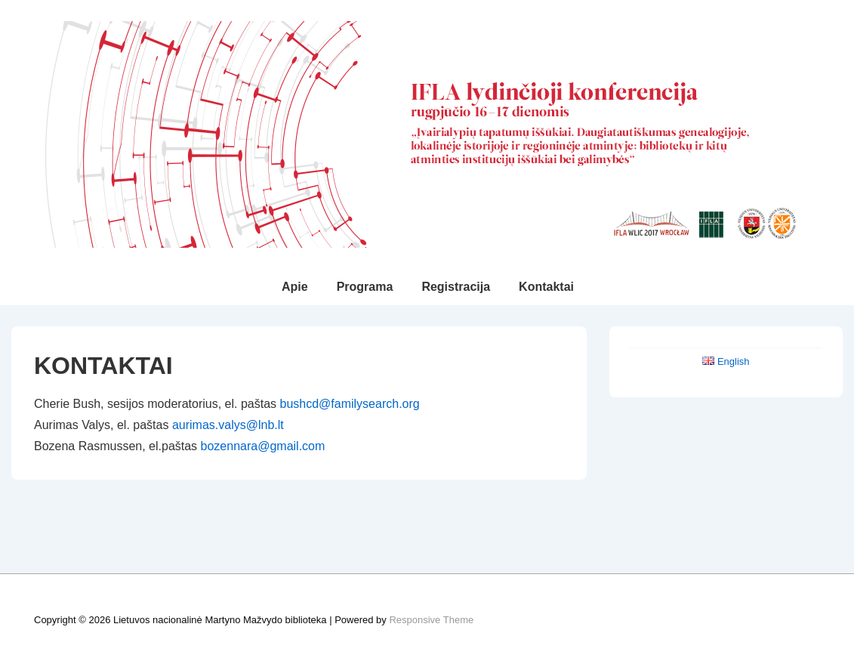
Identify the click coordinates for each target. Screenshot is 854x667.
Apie (295, 286)
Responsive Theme (431, 619)
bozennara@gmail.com (263, 446)
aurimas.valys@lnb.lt (228, 424)
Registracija (455, 286)
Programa (365, 286)
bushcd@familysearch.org (349, 403)
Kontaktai (546, 286)
